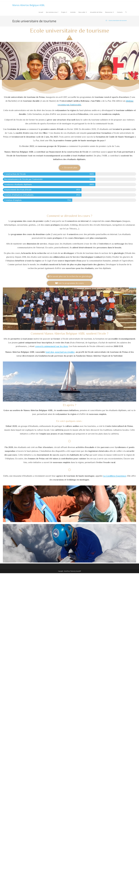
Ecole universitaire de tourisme (118, 20)
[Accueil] (106, 20)
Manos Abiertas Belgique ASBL (28, 5)
